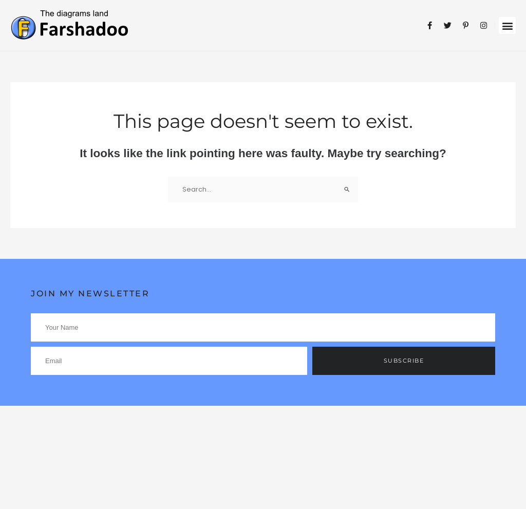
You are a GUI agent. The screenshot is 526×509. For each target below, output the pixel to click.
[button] (507, 25)
